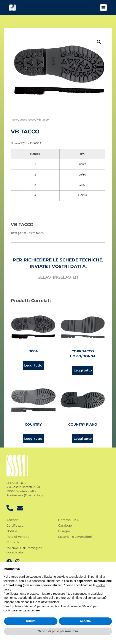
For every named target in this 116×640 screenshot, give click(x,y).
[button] (103, 7)
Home (14, 119)
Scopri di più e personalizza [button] (58, 631)
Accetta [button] (85, 621)
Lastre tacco (27, 119)
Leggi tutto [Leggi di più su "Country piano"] (83, 439)
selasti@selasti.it (58, 277)
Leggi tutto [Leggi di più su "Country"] (33, 439)
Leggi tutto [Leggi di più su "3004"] (33, 365)
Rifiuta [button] (30, 621)
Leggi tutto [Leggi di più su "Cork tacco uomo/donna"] (83, 370)
